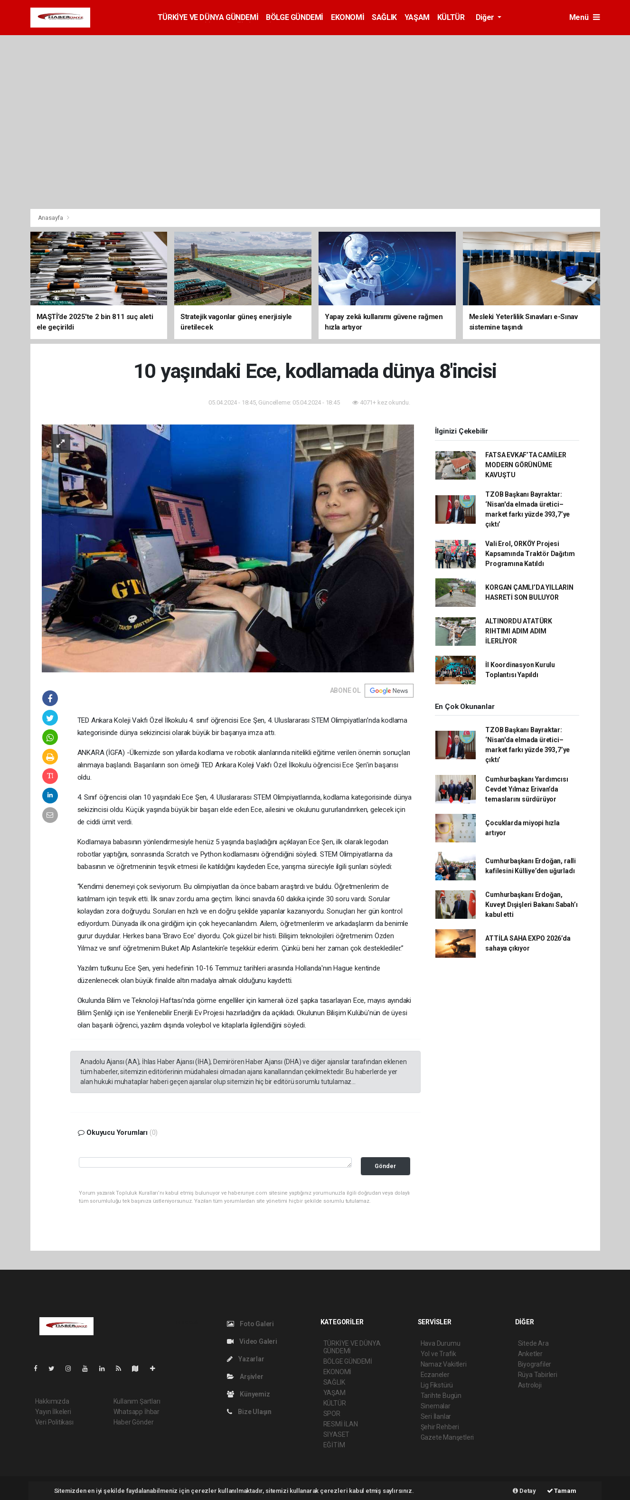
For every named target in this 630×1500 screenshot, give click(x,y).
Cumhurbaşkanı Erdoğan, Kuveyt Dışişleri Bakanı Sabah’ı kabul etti (531, 904)
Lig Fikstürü (437, 1385)
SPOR (331, 1413)
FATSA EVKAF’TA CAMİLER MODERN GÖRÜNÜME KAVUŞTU (525, 465)
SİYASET (336, 1434)
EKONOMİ (347, 17)
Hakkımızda (52, 1401)
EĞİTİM (334, 1445)
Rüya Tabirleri (537, 1374)
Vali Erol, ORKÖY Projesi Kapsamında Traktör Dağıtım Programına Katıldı (529, 553)
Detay (524, 1490)
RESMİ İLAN (340, 1424)
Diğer (486, 17)
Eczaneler (435, 1374)
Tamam (561, 1490)
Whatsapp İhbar (136, 1411)
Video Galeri (252, 1341)
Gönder (385, 1166)
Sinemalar (436, 1406)
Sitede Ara (533, 1343)
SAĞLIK (384, 17)
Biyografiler (535, 1364)
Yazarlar (245, 1359)
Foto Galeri (250, 1324)
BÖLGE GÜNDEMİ (294, 17)
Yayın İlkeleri (53, 1411)
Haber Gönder (133, 1422)
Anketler (530, 1354)
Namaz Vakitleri (444, 1364)
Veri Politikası (54, 1422)
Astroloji (530, 1385)
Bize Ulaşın (249, 1411)
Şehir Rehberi (440, 1427)
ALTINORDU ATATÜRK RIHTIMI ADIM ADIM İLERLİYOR (518, 631)
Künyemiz (248, 1394)
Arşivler (245, 1376)
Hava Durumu (441, 1343)
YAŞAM (417, 17)
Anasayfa (51, 217)
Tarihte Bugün (441, 1395)
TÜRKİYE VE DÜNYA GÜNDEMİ (208, 17)
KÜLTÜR (451, 17)
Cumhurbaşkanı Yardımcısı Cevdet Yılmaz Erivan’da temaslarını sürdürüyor (526, 789)
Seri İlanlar (436, 1416)
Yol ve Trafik (439, 1354)
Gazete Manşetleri (447, 1437)
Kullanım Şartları (136, 1401)
